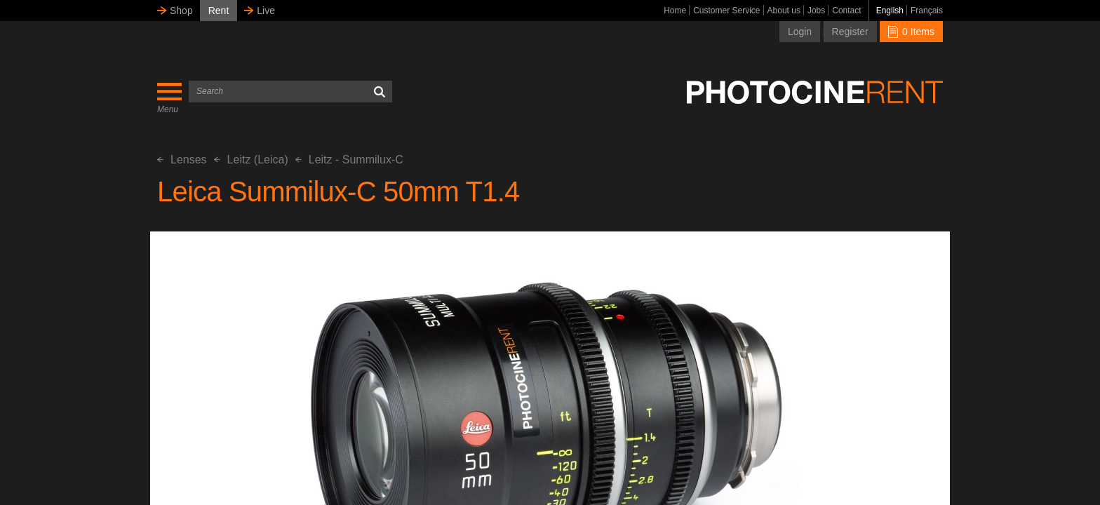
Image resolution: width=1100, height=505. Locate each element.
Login (800, 31)
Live (266, 10)
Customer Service (726, 10)
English (890, 10)
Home (675, 10)
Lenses (182, 160)
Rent (218, 10)
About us (783, 10)
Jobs (816, 10)
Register (850, 31)
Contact (846, 10)
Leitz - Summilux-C (349, 160)
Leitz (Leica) (251, 160)
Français (927, 10)
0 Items (911, 31)
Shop (181, 10)
